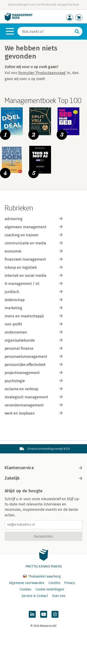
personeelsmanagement (34, 356)
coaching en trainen (34, 235)
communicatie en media (34, 243)
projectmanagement (34, 373)
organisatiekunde (34, 340)
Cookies (25, 589)
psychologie (34, 381)
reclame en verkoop (34, 389)
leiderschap (34, 300)
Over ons (58, 596)
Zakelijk (43, 478)
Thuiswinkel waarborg (42, 576)
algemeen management (34, 227)
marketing (34, 308)
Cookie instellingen (49, 589)
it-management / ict (34, 283)
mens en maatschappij (34, 316)
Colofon (54, 583)
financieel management (34, 259)
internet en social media (34, 275)
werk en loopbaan (34, 413)
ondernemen (34, 332)
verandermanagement (34, 405)
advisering (34, 219)
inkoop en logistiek (34, 267)
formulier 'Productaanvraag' (42, 73)
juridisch (34, 292)
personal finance (34, 348)
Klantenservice (43, 467)
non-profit (34, 324)
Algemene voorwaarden (26, 583)
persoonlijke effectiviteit (34, 364)
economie (34, 251)
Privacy (69, 583)
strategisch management (34, 397)
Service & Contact (35, 596)
